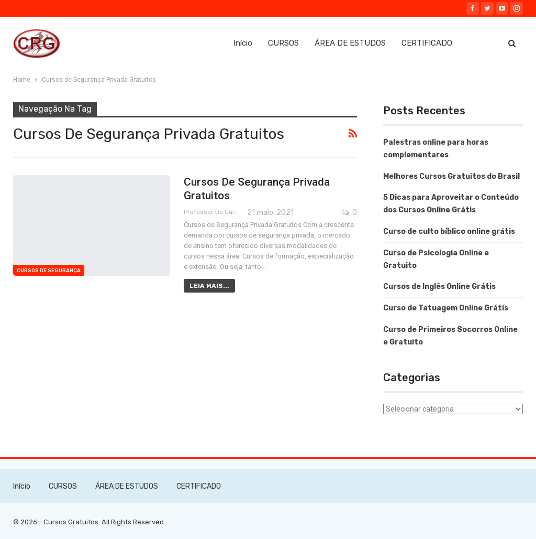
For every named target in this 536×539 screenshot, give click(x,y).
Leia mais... (209, 285)
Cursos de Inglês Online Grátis (439, 286)
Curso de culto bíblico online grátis (449, 231)
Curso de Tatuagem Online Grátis (445, 308)
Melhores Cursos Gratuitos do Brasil (451, 176)
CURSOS (283, 43)
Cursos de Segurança (49, 270)
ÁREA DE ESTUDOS (350, 43)
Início (242, 43)
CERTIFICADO (426, 43)
